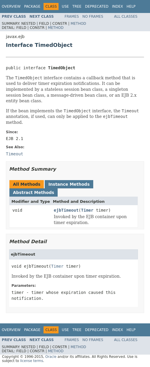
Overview (11, 6)
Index (117, 6)
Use (65, 6)
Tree (76, 6)
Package (32, 6)
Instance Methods (68, 184)
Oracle (50, 357)
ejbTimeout (66, 210)
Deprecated (97, 6)
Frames (72, 16)
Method (78, 24)
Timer (87, 210)
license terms (31, 361)
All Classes (125, 16)
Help (131, 6)
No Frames (92, 16)
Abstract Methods (33, 192)
